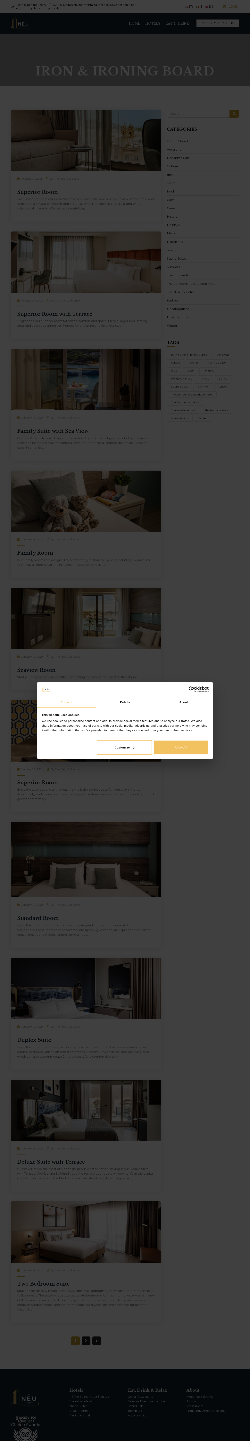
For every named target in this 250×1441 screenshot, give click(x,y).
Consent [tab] (66, 702)
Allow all (181, 747)
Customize (124, 747)
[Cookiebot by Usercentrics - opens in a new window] (191, 689)
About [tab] (183, 702)
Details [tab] (125, 702)
